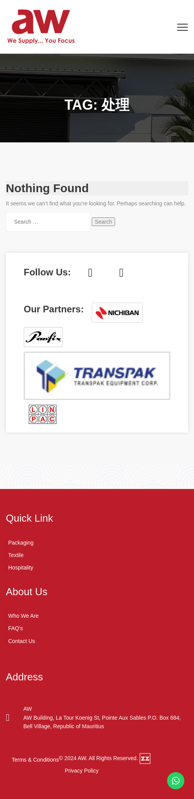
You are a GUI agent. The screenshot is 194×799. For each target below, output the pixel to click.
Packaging (20, 543)
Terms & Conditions (35, 760)
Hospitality (20, 567)
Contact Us (21, 641)
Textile (16, 555)
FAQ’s (15, 628)
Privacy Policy (81, 770)
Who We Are (23, 616)
